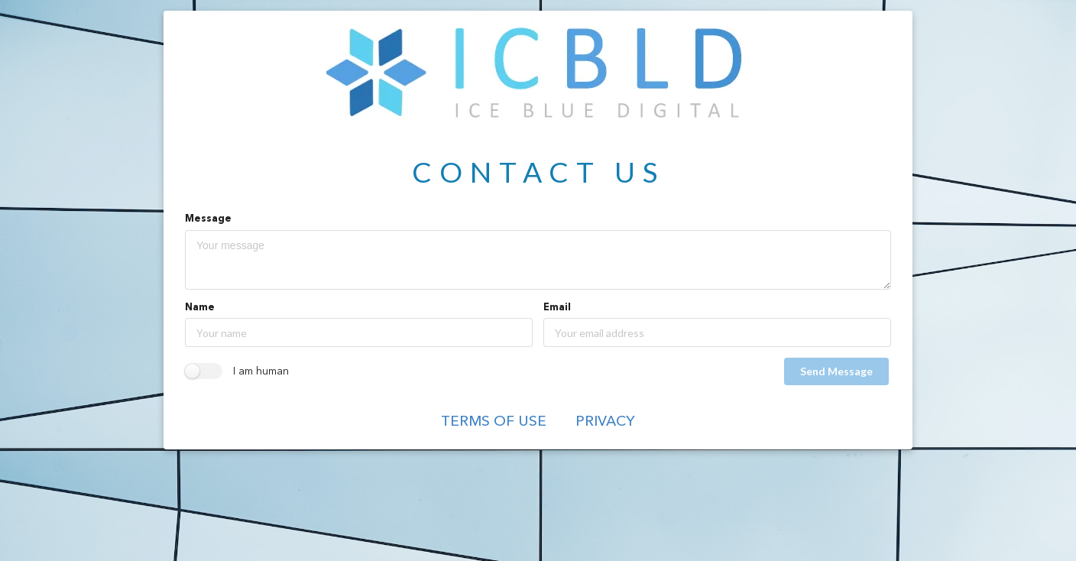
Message (208, 219)
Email (557, 308)
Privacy (605, 422)
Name (200, 308)
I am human (261, 371)
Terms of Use (493, 422)
